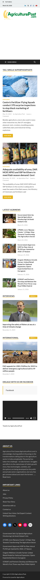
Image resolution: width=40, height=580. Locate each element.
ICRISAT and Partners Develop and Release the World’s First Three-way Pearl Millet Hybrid (27, 282)
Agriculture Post (20, 114)
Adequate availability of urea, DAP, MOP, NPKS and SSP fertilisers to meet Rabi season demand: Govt (20, 172)
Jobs (4, 494)
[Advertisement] (20, 43)
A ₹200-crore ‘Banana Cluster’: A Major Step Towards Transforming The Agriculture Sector (26, 233)
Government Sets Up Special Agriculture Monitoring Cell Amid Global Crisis (26, 218)
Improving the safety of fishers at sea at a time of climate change (19, 325)
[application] (20, 410)
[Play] (5, 418)
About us (6, 490)
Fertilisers (6, 99)
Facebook (10, 390)
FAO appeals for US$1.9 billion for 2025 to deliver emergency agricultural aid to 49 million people (20, 368)
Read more (7, 477)
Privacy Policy (8, 498)
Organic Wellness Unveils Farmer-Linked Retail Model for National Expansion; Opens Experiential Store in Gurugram (27, 265)
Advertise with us (9, 505)
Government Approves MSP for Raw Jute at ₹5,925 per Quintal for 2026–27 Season (26, 248)
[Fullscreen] (34, 418)
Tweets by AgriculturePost (12, 426)
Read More (7, 135)
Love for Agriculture (17, 577)
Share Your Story (9, 502)
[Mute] (31, 418)
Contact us (7, 509)
